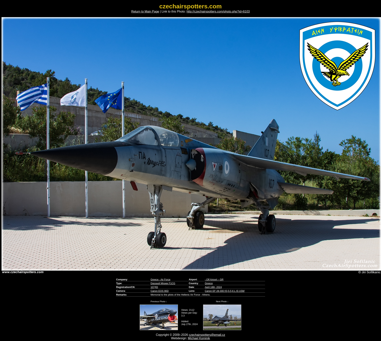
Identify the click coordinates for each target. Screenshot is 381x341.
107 (152, 287)
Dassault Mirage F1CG (162, 283)
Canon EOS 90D (159, 290)
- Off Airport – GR (214, 279)
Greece (209, 283)
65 (156, 287)
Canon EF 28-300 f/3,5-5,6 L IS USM (224, 290)
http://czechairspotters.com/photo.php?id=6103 (218, 11)
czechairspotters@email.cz (207, 334)
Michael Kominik (199, 338)
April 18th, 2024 (213, 287)
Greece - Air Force (160, 279)
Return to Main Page (145, 11)
